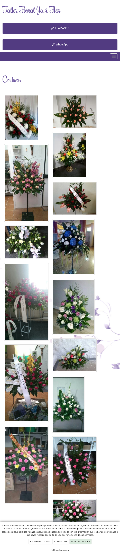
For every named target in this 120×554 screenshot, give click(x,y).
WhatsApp (60, 44)
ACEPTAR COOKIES (80, 541)
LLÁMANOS (60, 28)
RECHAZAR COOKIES (40, 541)
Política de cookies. (60, 550)
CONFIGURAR (61, 541)
